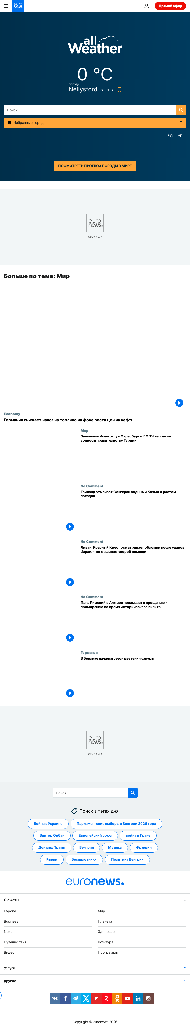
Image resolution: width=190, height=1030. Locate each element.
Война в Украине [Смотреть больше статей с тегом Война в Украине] (48, 824)
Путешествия (15, 942)
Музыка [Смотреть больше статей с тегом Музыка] (115, 847)
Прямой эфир (170, 6)
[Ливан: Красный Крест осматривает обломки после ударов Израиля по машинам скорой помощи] (133, 567)
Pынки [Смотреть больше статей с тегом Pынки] (51, 859)
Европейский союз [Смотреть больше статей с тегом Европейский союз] (95, 835)
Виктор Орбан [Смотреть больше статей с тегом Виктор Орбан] (52, 835)
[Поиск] (95, 110)
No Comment (92, 486)
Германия (89, 652)
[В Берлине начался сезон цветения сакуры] (133, 678)
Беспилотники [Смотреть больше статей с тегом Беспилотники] (84, 859)
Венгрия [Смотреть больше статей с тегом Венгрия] (86, 847)
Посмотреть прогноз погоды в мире (95, 166)
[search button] (181, 110)
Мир (84, 431)
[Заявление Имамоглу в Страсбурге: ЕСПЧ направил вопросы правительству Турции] (133, 456)
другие (10, 981)
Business (11, 921)
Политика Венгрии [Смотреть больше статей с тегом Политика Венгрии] (127, 859)
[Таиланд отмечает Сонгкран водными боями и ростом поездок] (133, 511)
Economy (12, 414)
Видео (9, 952)
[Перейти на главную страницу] (18, 6)
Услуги (9, 968)
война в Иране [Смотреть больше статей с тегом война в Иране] (138, 835)
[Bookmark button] (118, 89)
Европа (10, 911)
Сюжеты (11, 900)
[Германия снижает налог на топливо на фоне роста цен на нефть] (95, 420)
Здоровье (106, 932)
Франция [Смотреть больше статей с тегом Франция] (144, 847)
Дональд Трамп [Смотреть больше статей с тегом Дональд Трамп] (51, 847)
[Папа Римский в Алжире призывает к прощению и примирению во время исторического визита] (133, 622)
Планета (105, 921)
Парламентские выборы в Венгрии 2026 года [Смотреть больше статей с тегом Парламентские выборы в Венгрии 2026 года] (116, 824)
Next (8, 932)
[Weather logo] (95, 46)
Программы (108, 952)
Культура (105, 942)
